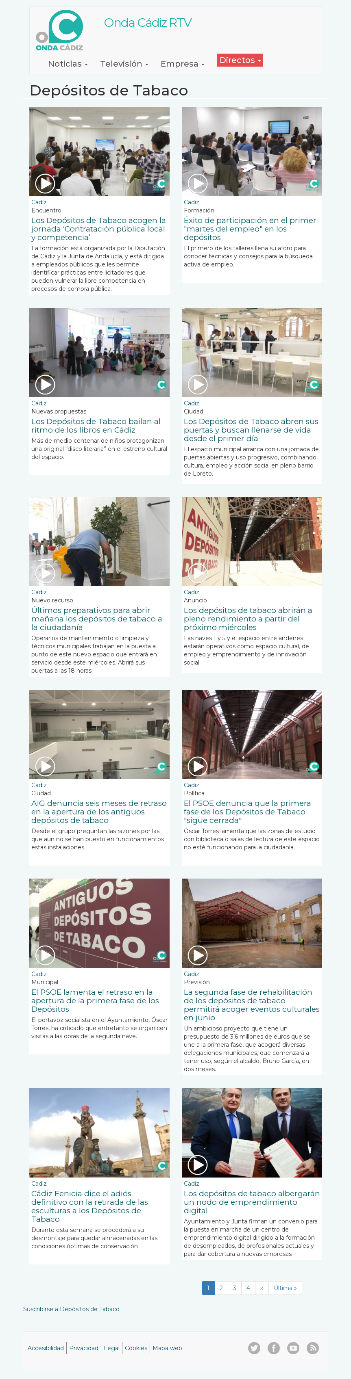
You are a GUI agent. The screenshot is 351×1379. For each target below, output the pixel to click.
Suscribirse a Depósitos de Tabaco (71, 1309)
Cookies (136, 1348)
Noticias (68, 64)
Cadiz (39, 202)
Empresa (183, 64)
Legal (112, 1348)
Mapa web (167, 1348)
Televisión (124, 64)
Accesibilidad (46, 1348)
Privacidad (83, 1348)
